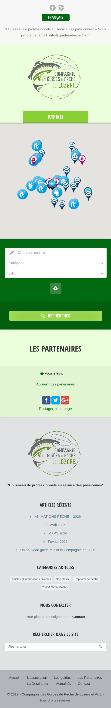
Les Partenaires (89, 677)
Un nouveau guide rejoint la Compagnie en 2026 (57, 550)
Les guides (62, 677)
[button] (52, 185)
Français (55, 17)
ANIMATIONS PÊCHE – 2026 (58, 516)
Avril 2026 (57, 525)
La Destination (38, 683)
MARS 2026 (57, 533)
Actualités (63, 683)
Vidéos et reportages (55, 586)
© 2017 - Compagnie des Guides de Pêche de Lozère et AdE (54, 694)
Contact (84, 683)
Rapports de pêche (86, 579)
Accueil (41, 384)
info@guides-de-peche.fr (69, 35)
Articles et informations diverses (31, 579)
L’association (37, 677)
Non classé (63, 579)
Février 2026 (57, 541)
